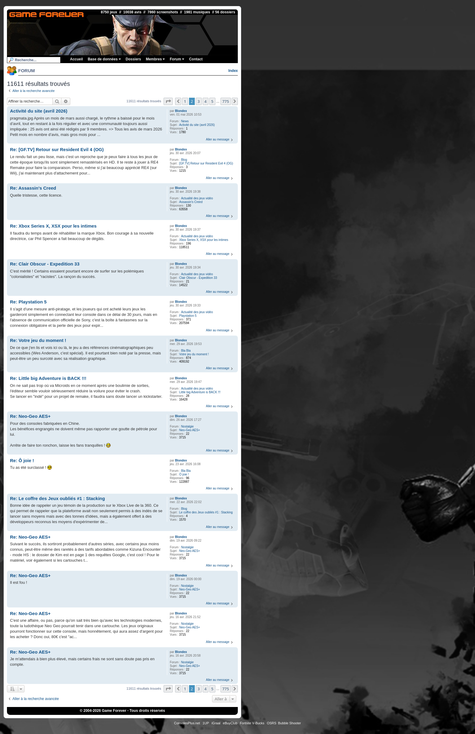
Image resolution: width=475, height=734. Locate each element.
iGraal (215, 723)
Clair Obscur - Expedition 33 (198, 277)
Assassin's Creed (191, 202)
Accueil (76, 59)
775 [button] (225, 101)
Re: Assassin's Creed (33, 188)
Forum (177, 59)
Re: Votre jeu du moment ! (38, 340)
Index (233, 71)
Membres (155, 59)
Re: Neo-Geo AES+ (30, 416)
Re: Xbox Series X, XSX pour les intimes (53, 225)
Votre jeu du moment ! (194, 354)
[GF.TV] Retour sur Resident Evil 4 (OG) (206, 163)
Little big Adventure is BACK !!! (200, 392)
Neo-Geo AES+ (189, 430)
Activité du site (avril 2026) (197, 125)
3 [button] (199, 101)
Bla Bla (186, 350)
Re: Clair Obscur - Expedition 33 (44, 263)
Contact (196, 59)
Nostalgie (187, 426)
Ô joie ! (184, 474)
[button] (168, 101)
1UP (205, 723)
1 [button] (185, 101)
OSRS (271, 723)
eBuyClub (230, 723)
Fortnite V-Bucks (252, 723)
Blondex (181, 111)
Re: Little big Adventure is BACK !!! (48, 378)
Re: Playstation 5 (28, 301)
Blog (184, 159)
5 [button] (212, 101)
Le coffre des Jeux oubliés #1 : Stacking (206, 512)
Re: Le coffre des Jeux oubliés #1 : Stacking (57, 498)
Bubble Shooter (289, 723)
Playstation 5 (188, 315)
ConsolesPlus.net (187, 723)
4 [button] (205, 101)
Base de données (104, 59)
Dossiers (133, 59)
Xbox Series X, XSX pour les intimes (203, 240)
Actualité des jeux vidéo (197, 198)
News (185, 121)
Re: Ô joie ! (22, 460)
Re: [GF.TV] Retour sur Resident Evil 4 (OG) (57, 149)
